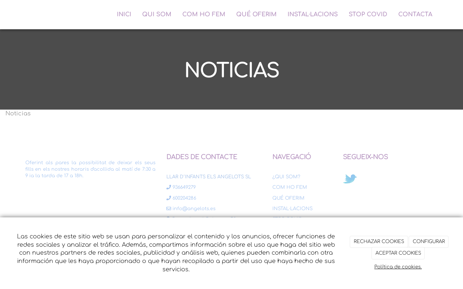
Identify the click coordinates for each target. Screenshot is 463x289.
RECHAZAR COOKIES (379, 241)
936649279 (181, 187)
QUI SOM (156, 14)
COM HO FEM (203, 14)
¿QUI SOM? (286, 176)
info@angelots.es (191, 208)
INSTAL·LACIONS (313, 14)
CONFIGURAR (429, 241)
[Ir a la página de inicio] (18, 14)
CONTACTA (415, 14)
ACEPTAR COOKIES (398, 253)
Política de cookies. (398, 266)
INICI (124, 14)
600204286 (181, 198)
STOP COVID (368, 14)
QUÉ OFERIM (256, 14)
